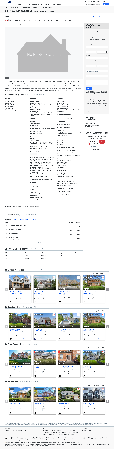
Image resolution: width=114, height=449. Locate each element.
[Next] (107, 289)
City (87, 49)
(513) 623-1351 (74, 338)
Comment (88, 79)
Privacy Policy (72, 430)
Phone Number (89, 74)
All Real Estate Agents (21, 430)
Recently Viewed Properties (93, 4)
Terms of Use (99, 110)
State (98, 49)
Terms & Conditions (73, 432)
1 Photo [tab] (11, 25)
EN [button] (108, 1)
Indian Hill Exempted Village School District (25, 219)
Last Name (99, 63)
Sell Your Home (34, 4)
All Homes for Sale (9, 430)
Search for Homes (21, 4)
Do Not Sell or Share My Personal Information (55, 432)
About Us (99, 1)
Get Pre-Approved (97, 149)
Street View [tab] (37, 25)
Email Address (89, 68)
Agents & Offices (46, 4)
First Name (88, 63)
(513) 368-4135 (24, 338)
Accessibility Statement (48, 434)
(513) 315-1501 (99, 338)
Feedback (45, 430)
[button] (106, 4)
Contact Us (52, 430)
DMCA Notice (59, 434)
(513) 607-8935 (51, 338)
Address (89, 44)
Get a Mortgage (58, 4)
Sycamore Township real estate (56, 424)
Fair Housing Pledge (69, 434)
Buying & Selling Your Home (89, 1)
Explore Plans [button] (76, 442)
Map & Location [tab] (24, 25)
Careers (104, 1)
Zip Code (88, 55)
